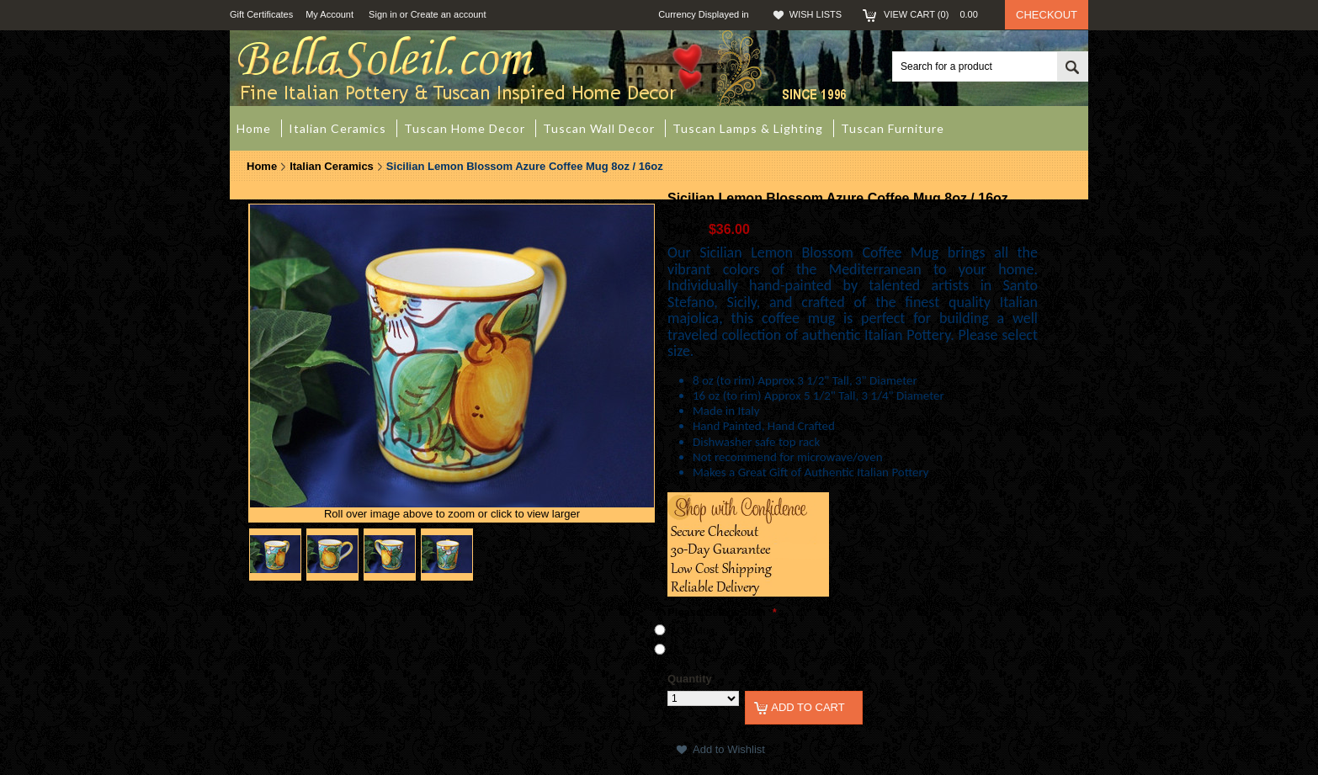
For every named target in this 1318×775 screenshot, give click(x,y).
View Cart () (936, 14)
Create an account (448, 14)
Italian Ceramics (332, 166)
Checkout (1046, 14)
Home (262, 166)
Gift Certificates (261, 14)
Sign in (383, 14)
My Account (329, 14)
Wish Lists (815, 14)
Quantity (689, 678)
